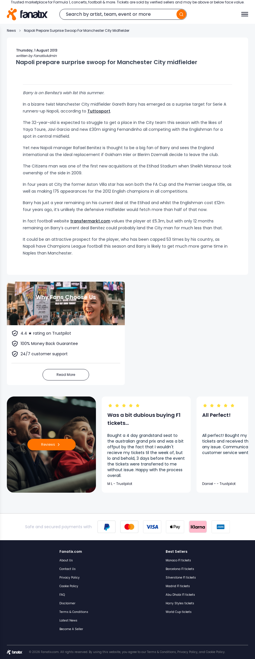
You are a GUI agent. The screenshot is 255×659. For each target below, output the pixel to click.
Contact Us (67, 569)
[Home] (27, 14)
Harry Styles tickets (180, 603)
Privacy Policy (69, 577)
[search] (181, 14)
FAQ (62, 595)
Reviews (51, 444)
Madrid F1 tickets (178, 586)
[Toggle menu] (244, 14)
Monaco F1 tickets (178, 560)
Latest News (68, 620)
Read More (66, 374)
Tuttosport (98, 111)
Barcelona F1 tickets (180, 569)
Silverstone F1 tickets (181, 577)
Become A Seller (71, 629)
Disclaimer (67, 603)
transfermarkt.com (90, 221)
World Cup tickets (179, 612)
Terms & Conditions (73, 612)
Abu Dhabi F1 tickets (180, 595)
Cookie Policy (68, 586)
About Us (66, 560)
